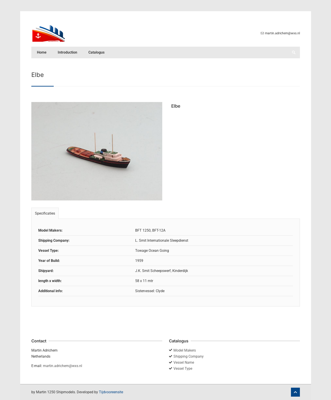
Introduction (67, 52)
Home (42, 52)
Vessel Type (182, 368)
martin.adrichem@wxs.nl (62, 366)
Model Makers (184, 350)
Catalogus (96, 52)
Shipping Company (188, 356)
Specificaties (45, 213)
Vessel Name (183, 362)
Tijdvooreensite (111, 392)
